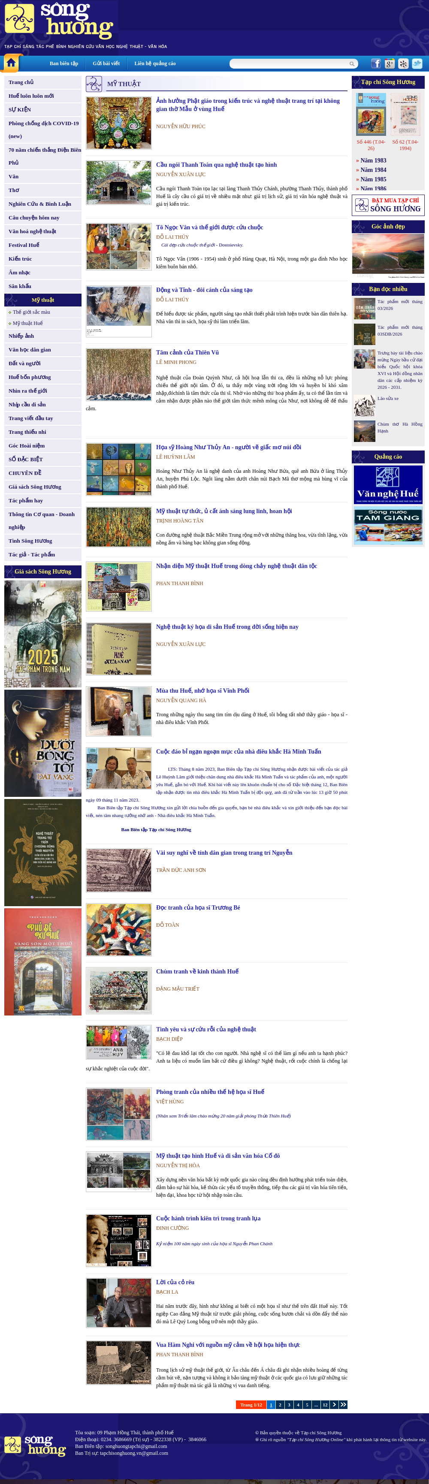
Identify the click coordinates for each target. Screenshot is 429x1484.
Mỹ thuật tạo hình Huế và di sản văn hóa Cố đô (218, 1156)
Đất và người (25, 363)
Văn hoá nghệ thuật (32, 231)
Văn (13, 176)
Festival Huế (24, 245)
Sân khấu (20, 286)
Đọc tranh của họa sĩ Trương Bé (198, 907)
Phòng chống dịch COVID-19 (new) (44, 129)
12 (325, 1404)
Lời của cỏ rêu (175, 1282)
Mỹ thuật (43, 300)
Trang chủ (21, 82)
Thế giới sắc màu (31, 312)
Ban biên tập (64, 63)
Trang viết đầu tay (31, 418)
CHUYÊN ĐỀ (25, 473)
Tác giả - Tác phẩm (32, 554)
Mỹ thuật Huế (28, 323)
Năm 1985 (374, 179)
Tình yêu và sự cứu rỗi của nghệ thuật (206, 1029)
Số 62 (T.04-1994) (405, 145)
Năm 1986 (374, 189)
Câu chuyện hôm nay (34, 217)
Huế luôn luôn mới (31, 96)
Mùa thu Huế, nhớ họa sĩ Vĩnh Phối (202, 691)
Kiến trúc (20, 258)
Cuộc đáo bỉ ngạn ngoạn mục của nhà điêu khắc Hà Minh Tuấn (238, 751)
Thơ (14, 190)
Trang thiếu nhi (27, 432)
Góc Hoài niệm (27, 445)
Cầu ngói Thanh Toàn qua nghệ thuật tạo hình (216, 165)
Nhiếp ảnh (21, 336)
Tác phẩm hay (26, 500)
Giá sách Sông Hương (35, 487)
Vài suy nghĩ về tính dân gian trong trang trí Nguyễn (224, 853)
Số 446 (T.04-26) (370, 145)
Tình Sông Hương (30, 541)
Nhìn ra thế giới (28, 391)
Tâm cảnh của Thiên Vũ (187, 352)
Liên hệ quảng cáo (154, 63)
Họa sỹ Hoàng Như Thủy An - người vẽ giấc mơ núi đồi (228, 447)
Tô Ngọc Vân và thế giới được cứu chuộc (209, 227)
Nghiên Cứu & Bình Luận (40, 204)
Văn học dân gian (30, 349)
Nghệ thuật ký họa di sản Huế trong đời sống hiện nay (227, 627)
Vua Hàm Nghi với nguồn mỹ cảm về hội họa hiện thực (228, 1345)
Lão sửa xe (388, 398)
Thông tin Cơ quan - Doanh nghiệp (42, 520)
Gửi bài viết (106, 63)
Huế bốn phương (30, 377)
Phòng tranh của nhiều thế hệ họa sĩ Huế (210, 1092)
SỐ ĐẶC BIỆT (26, 459)
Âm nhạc (19, 272)
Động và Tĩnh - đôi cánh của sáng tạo (204, 290)
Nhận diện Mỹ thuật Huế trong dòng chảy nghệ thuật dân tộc (236, 566)
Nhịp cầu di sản (27, 404)
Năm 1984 (374, 170)
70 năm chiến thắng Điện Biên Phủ (45, 156)
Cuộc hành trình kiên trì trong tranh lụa (208, 1218)
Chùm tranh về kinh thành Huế (197, 971)
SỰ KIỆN (20, 109)
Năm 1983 (374, 160)
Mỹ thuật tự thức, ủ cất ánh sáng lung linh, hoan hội (224, 511)
